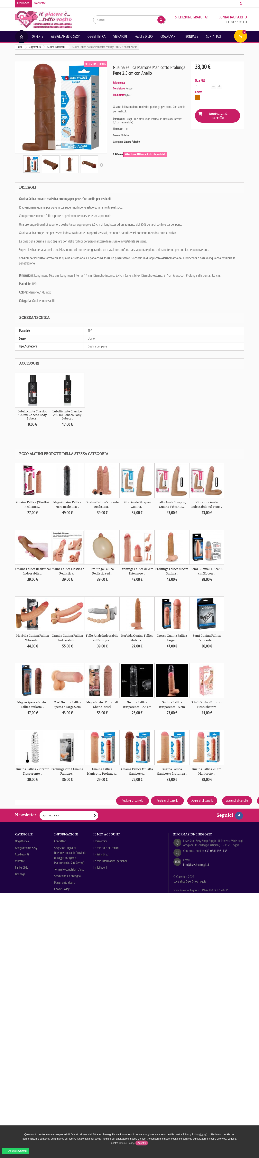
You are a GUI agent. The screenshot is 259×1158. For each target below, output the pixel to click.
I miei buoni (100, 867)
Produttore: (119, 95)
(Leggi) (203, 1134)
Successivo (101, 165)
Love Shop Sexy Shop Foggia (189, 881)
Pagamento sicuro (64, 882)
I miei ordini (100, 841)
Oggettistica (97, 36)
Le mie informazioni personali (110, 861)
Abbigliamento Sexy (65, 36)
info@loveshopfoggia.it (196, 865)
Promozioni (23, 3)
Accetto (141, 1143)
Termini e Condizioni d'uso (69, 869)
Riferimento (119, 83)
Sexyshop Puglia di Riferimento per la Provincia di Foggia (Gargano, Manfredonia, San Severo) (70, 855)
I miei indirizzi (101, 854)
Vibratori (120, 36)
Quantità (200, 80)
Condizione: (119, 88)
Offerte (37, 36)
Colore (199, 92)
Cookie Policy (61, 889)
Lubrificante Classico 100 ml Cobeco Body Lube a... (32, 415)
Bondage (191, 36)
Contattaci (40, 3)
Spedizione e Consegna (67, 876)
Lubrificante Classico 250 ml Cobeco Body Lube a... (67, 415)
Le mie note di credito (105, 848)
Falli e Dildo (144, 36)
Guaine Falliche (132, 142)
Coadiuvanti (169, 36)
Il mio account (106, 834)
